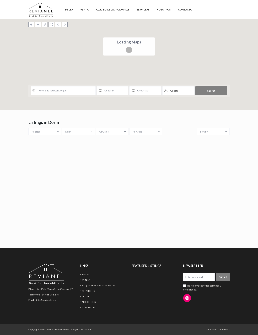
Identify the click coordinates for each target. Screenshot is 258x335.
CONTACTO (185, 9)
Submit (223, 276)
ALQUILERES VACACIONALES (112, 9)
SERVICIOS (143, 9)
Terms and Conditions (218, 329)
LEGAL (85, 296)
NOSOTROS (164, 9)
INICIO (69, 9)
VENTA (84, 9)
